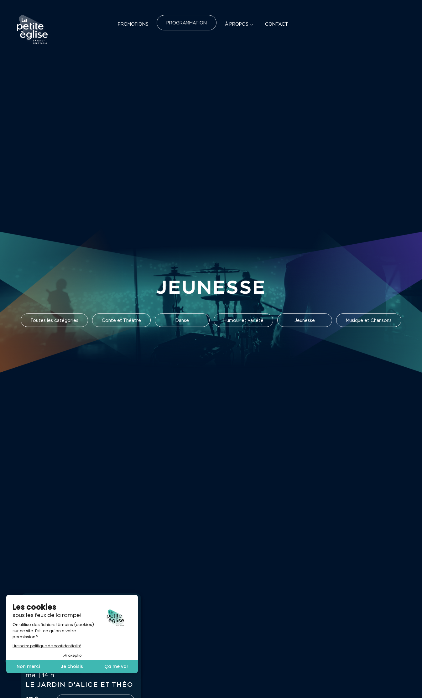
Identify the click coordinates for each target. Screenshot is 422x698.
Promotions (133, 24)
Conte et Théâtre (121, 320)
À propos (236, 24)
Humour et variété (243, 320)
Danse (182, 320)
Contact (276, 24)
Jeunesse (304, 320)
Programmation (186, 22)
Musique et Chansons (369, 320)
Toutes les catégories (54, 320)
